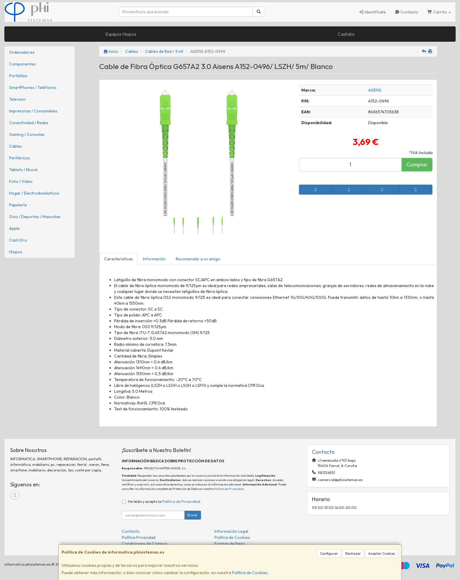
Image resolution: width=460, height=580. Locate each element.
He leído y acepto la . (164, 501)
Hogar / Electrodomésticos (34, 193)
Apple (14, 228)
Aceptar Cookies (381, 553)
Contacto (407, 12)
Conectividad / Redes (28, 122)
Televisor (17, 99)
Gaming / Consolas (27, 134)
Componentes (22, 64)
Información (154, 259)
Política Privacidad (138, 537)
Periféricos (19, 158)
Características (118, 259)
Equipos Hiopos (120, 34)
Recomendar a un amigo (198, 259)
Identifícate (372, 12)
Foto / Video (21, 181)
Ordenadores (22, 52)
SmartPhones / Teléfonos (33, 87)
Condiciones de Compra (144, 543)
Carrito (439, 12)
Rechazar (353, 553)
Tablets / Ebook (23, 169)
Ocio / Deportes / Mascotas (34, 216)
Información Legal (231, 531)
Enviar (192, 515)
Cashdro (346, 34)
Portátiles (18, 75)
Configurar (329, 553)
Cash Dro (18, 240)
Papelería (18, 205)
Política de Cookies (250, 572)
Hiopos (15, 251)
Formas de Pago (229, 543)
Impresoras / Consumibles (33, 111)
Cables (15, 146)
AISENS (374, 90)
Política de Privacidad (228, 489)
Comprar (416, 164)
